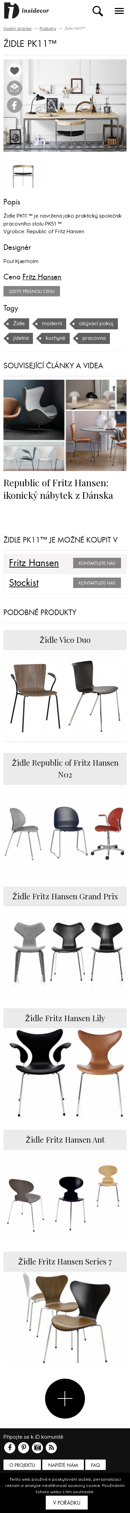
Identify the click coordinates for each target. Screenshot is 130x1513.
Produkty (48, 28)
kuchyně (56, 338)
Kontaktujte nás (97, 563)
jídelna (21, 338)
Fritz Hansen (42, 276)
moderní (52, 323)
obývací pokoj (96, 323)
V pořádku (66, 1503)
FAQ (95, 1465)
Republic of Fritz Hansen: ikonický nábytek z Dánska (58, 488)
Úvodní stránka (17, 28)
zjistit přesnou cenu (31, 291)
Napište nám (63, 1465)
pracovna (94, 338)
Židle (19, 323)
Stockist (23, 583)
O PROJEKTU (22, 1465)
